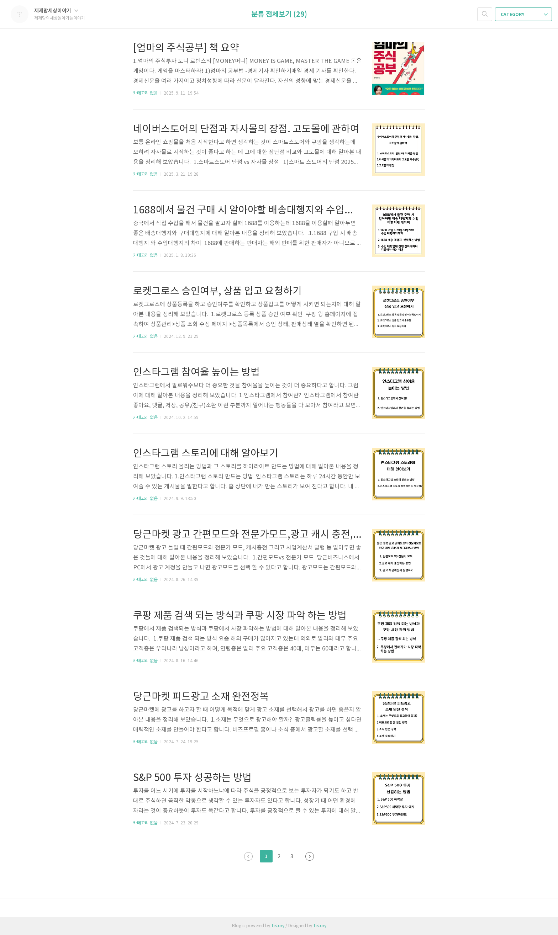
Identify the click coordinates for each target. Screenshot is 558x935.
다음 (309, 856)
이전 (248, 856)
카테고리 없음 (145, 93)
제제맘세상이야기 (56, 11)
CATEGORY (524, 14)
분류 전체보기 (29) (279, 14)
